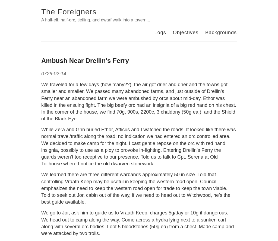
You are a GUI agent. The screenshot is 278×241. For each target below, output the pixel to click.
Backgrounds (221, 32)
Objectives (185, 32)
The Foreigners (69, 12)
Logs (160, 32)
